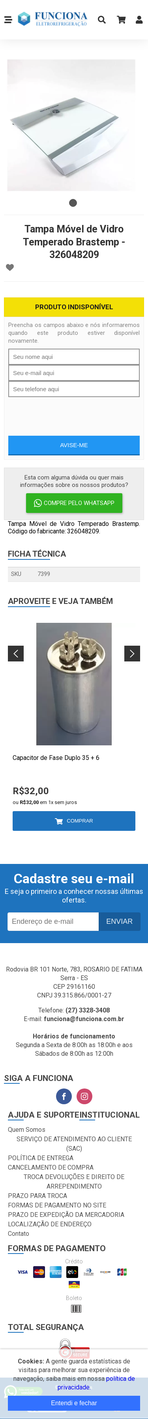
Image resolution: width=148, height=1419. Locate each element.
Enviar (119, 921)
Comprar (80, 821)
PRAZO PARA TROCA (37, 1196)
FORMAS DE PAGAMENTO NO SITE (57, 1205)
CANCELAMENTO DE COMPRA (51, 1167)
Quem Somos (26, 1129)
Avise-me (74, 445)
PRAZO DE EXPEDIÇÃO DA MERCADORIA (66, 1214)
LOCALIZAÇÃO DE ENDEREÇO (50, 1224)
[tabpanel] (74, 125)
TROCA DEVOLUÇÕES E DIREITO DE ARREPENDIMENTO (74, 1181)
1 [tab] (73, 203)
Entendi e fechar (74, 1403)
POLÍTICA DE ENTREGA (40, 1158)
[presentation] (74, 412)
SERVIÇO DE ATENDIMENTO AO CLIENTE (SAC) (74, 1143)
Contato (18, 1233)
